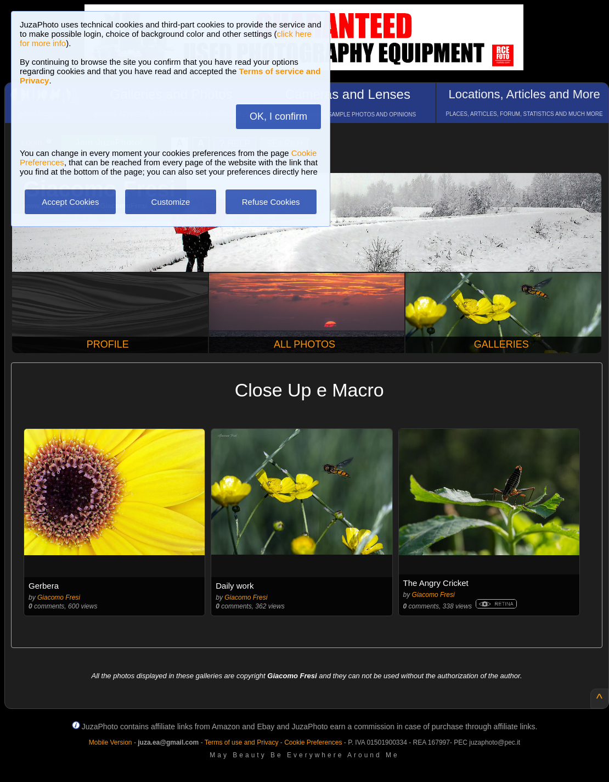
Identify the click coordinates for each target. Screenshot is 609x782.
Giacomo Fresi (58, 597)
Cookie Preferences (313, 742)
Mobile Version (110, 742)
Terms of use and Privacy (242, 742)
